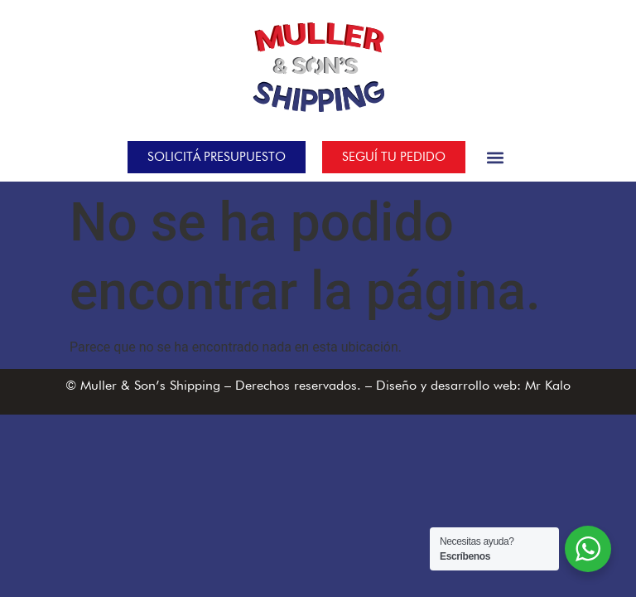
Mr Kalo (548, 385)
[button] (495, 157)
